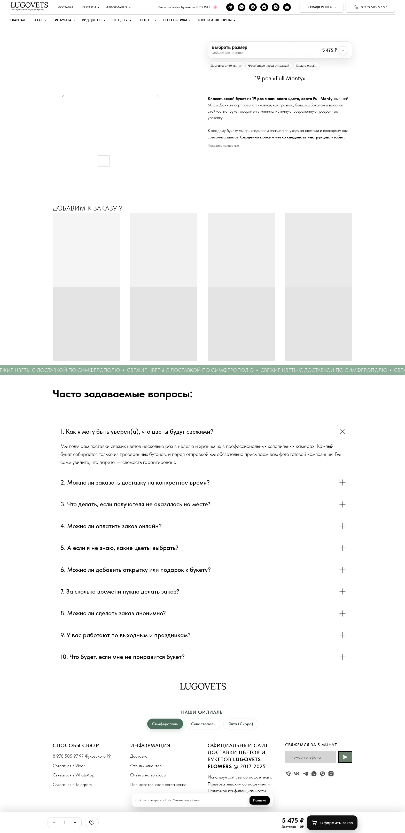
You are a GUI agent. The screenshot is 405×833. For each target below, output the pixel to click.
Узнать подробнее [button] (186, 800)
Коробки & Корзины (215, 20)
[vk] (297, 773)
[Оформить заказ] (332, 822)
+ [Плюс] (75, 822)
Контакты (88, 7)
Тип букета (62, 20)
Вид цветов (92, 20)
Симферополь (165, 723)
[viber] (253, 7)
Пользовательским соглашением (237, 784)
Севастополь (203, 723)
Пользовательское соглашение (158, 784)
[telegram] (230, 7)
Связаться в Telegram (72, 784)
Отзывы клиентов (145, 765)
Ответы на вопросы (148, 774)
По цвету (120, 20)
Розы (38, 20)
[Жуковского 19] (288, 773)
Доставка (65, 7)
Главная (17, 20)
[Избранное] (92, 822)
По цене (145, 20)
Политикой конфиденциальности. (237, 790)
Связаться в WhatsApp (73, 774)
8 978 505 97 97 (68, 756)
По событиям (175, 20)
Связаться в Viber (69, 765)
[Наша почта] (287, 7)
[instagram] (275, 7)
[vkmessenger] (264, 7)
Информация (117, 7)
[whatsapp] (241, 7)
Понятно (259, 800)
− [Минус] (54, 822)
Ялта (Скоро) (240, 723)
